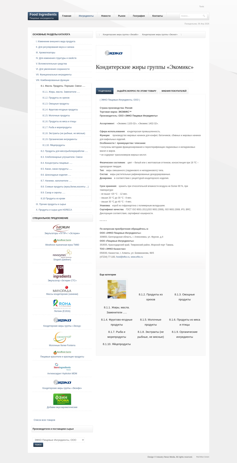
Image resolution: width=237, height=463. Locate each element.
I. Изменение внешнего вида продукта (55, 41)
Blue (202, 457)
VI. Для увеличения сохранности (52, 69)
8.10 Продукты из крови (52, 198)
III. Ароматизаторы (45, 52)
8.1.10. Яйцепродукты (117, 344)
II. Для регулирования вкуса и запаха (55, 47)
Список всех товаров (44, 420)
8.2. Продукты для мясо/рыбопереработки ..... (63, 151)
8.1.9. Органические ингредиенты (58, 139)
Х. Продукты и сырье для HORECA (54, 210)
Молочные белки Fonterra (62, 345)
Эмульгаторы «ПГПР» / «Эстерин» (62, 233)
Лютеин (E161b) (62, 311)
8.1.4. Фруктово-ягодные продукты (58, 109)
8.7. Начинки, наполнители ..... (55, 180)
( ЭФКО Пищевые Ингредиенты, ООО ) (120, 100)
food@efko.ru (123, 257)
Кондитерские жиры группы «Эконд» (62, 326)
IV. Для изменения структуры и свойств (56, 58)
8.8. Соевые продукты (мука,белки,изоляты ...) (64, 186)
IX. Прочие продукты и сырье (51, 204)
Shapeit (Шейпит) (62, 259)
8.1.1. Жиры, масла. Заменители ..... (117, 305)
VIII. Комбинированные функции (52, 80)
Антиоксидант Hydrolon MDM (62, 373)
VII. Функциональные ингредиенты (53, 74)
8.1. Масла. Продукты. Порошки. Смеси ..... (62, 86)
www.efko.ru (137, 257)
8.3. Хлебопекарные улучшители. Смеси (60, 157)
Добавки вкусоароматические (62, 407)
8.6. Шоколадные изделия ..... (55, 175)
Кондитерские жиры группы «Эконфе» (62, 388)
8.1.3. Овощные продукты (54, 103)
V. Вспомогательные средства (51, 63)
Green (206, 457)
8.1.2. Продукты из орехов (54, 97)
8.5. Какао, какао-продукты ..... (55, 169)
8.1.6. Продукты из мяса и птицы (57, 121)
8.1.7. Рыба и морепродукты (55, 127)
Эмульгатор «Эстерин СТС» (62, 280)
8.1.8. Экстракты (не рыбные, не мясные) (62, 133)
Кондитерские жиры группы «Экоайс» (120, 34)
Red (198, 457)
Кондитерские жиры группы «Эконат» (160, 34)
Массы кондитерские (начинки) (62, 294)
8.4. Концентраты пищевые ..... (55, 163)
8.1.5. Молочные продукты (54, 115)
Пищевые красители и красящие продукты (62, 356)
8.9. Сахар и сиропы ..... (52, 192)
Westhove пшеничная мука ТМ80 (62, 245)
